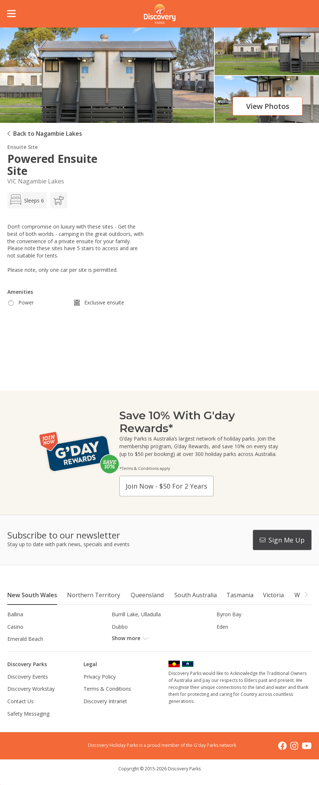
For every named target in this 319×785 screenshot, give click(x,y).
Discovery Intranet (105, 701)
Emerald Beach (25, 638)
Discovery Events (27, 676)
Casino (15, 626)
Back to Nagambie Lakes (47, 133)
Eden (222, 626)
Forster (120, 638)
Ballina (15, 614)
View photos (267, 106)
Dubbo (120, 626)
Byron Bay (228, 614)
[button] (306, 594)
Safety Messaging (28, 713)
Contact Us (20, 701)
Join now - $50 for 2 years (166, 486)
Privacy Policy (100, 676)
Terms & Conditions (107, 688)
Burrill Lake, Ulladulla (136, 614)
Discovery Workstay (31, 688)
